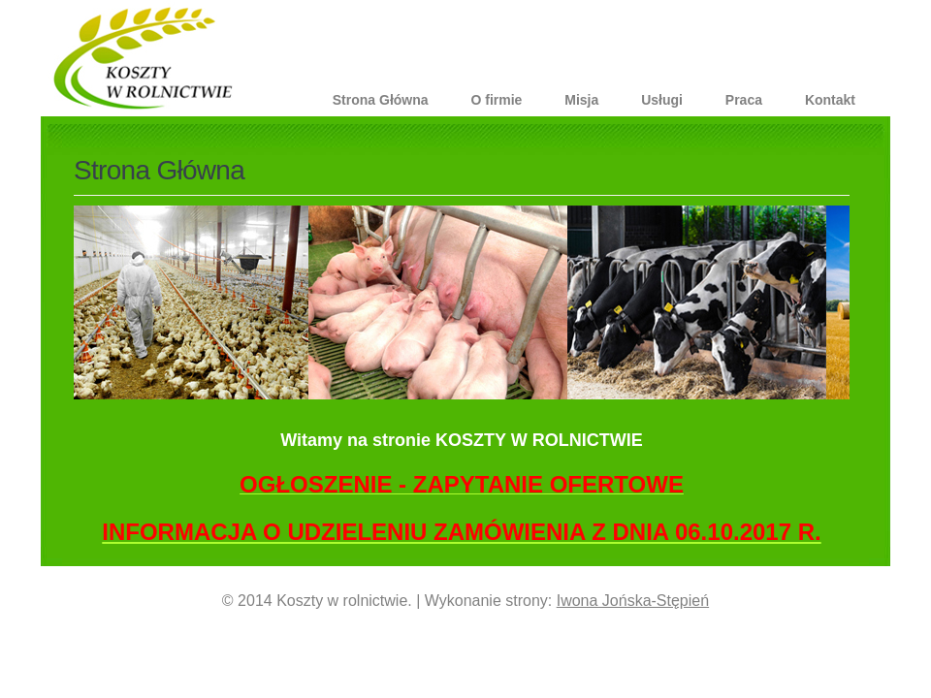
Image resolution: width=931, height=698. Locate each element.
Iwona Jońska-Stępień (633, 600)
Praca (743, 100)
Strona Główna (381, 100)
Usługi (662, 100)
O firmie (496, 100)
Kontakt (830, 100)
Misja (581, 100)
